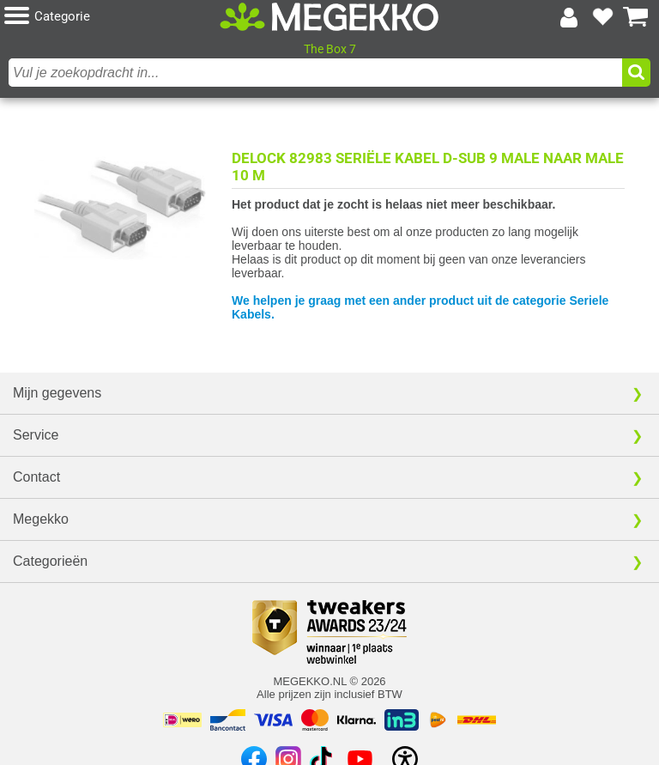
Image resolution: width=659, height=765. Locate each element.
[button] (112, 16)
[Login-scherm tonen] (568, 17)
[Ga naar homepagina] (329, 17)
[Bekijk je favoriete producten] (602, 17)
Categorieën (50, 561)
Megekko (41, 519)
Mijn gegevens (57, 393)
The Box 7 (330, 49)
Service (35, 435)
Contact (36, 477)
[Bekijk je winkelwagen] (635, 17)
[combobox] (315, 72)
